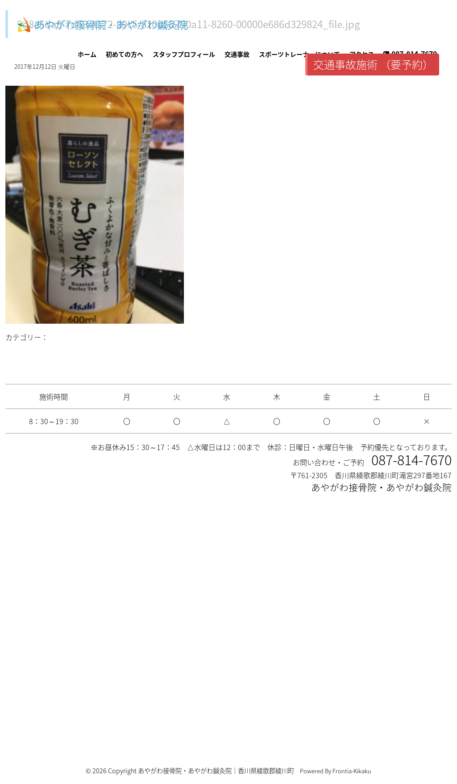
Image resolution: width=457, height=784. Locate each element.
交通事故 (236, 54)
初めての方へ (124, 54)
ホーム (87, 54)
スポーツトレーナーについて (299, 54)
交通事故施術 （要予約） (373, 64)
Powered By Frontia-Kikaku (335, 771)
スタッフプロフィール (184, 54)
